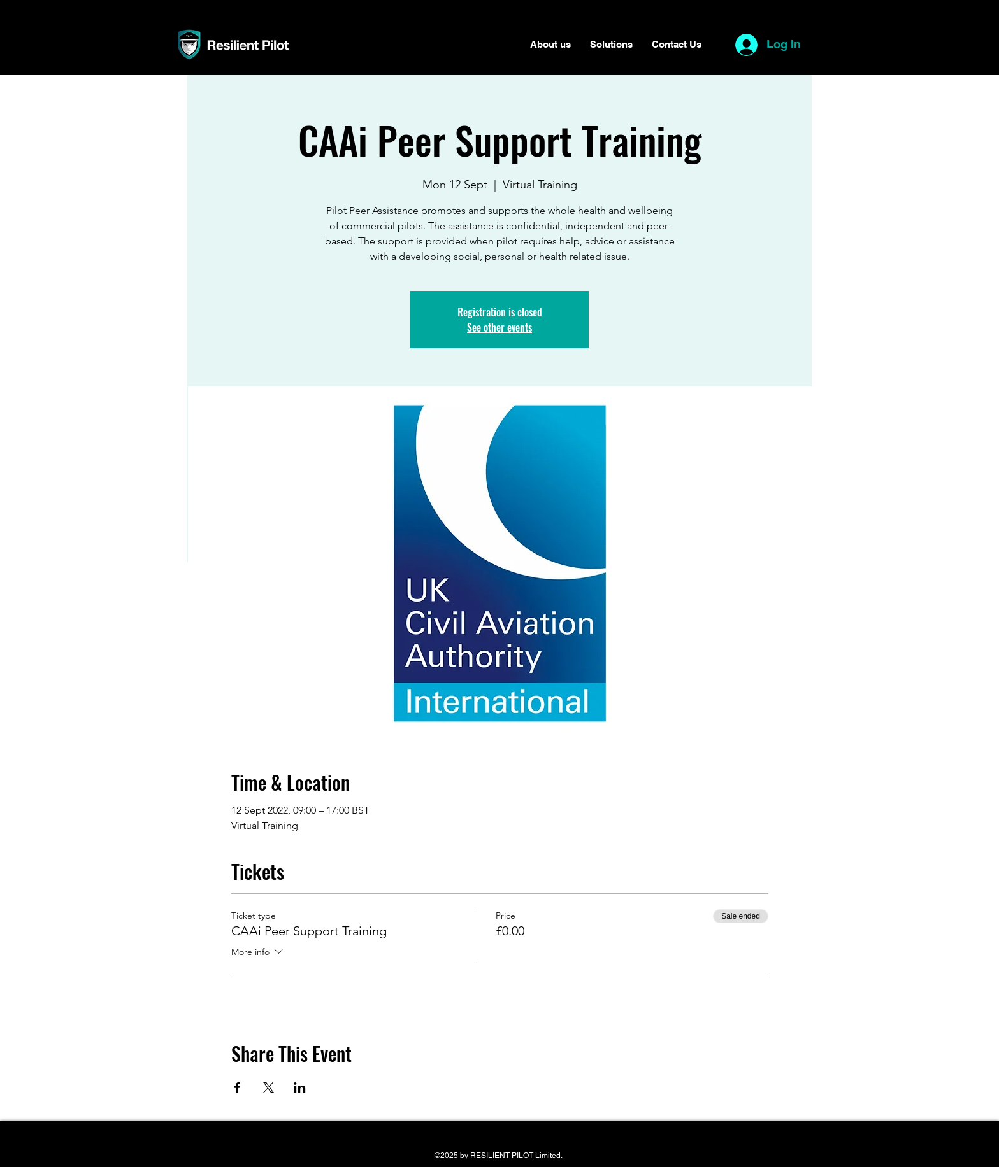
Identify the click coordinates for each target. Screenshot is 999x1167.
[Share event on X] (268, 1087)
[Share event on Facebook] (237, 1087)
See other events (499, 327)
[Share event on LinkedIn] (300, 1087)
